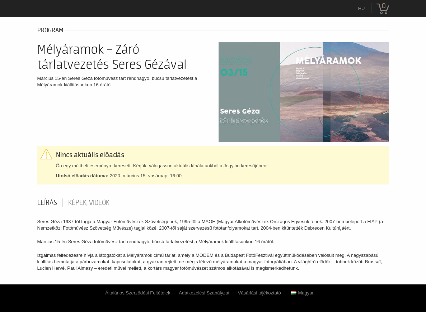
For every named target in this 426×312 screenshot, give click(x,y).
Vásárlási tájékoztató (259, 293)
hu (361, 8)
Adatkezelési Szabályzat (204, 293)
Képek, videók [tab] (88, 203)
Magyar (302, 293)
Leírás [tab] (47, 203)
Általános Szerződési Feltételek (137, 293)
